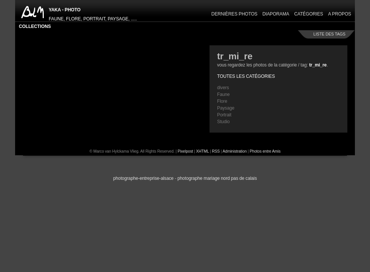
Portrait (224, 114)
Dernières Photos (234, 14)
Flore (222, 101)
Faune (223, 94)
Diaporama (275, 14)
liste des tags (329, 34)
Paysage (225, 108)
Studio (223, 121)
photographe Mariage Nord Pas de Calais (217, 178)
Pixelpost (185, 151)
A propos (339, 14)
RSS (216, 151)
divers (223, 87)
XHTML (202, 151)
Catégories (308, 14)
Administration (235, 151)
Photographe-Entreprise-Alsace (143, 178)
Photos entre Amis (265, 151)
